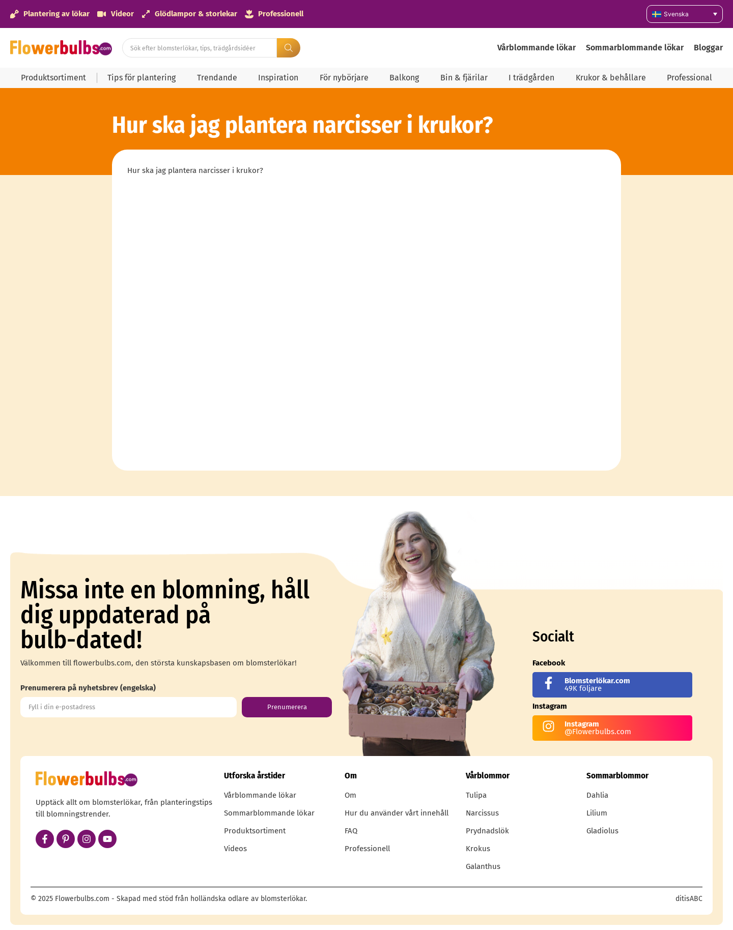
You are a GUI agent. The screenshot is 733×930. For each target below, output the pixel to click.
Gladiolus (602, 830)
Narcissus (482, 813)
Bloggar (708, 47)
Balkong (404, 77)
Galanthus (483, 866)
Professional (689, 77)
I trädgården (531, 77)
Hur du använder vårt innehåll (396, 813)
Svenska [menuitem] (676, 14)
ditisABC (688, 898)
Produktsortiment (53, 77)
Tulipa (476, 795)
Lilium (596, 813)
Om (350, 795)
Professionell (367, 848)
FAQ (351, 830)
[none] (684, 14)
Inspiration (278, 77)
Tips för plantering (141, 77)
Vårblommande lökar (536, 47)
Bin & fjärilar (464, 77)
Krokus (478, 848)
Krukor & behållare (611, 77)
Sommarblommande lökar (635, 47)
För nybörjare (344, 77)
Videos (235, 848)
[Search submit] (288, 47)
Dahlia (597, 795)
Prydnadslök (487, 830)
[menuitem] (684, 14)
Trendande (217, 77)
